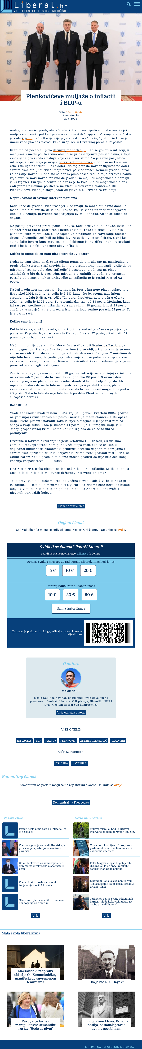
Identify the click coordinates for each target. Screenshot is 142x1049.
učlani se (82, 553)
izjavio (27, 138)
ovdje (121, 529)
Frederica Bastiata (106, 345)
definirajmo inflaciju (69, 150)
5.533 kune (72, 293)
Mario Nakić (74, 112)
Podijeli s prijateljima (71, 506)
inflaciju (53, 305)
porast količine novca (76, 162)
